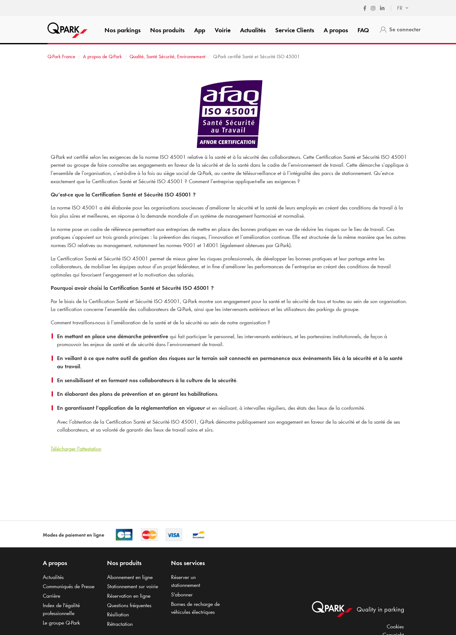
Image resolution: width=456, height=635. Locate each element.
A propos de (102, 56)
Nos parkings (122, 30)
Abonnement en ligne (130, 577)
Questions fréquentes (129, 605)
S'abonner (182, 594)
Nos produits (167, 30)
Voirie (223, 30)
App (199, 30)
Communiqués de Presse (68, 586)
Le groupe (61, 622)
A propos (336, 30)
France (61, 56)
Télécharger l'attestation (76, 448)
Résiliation (118, 614)
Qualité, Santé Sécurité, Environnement (168, 56)
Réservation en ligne (128, 595)
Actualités (253, 30)
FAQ (363, 30)
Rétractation (120, 623)
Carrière (51, 595)
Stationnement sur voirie (132, 586)
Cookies (395, 626)
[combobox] (399, 8)
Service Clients (294, 30)
